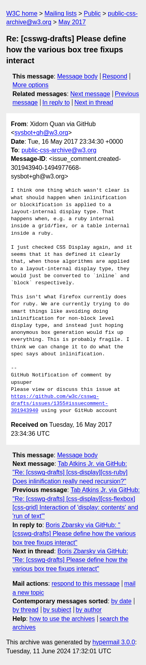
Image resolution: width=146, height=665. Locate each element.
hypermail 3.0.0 (113, 642)
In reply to (56, 102)
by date (121, 601)
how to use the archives (62, 618)
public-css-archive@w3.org (58, 150)
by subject (57, 609)
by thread (25, 609)
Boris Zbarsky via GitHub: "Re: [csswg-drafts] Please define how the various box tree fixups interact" (70, 560)
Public (92, 13)
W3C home (21, 13)
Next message (90, 94)
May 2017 (72, 22)
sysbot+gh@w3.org (41, 132)
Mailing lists (60, 13)
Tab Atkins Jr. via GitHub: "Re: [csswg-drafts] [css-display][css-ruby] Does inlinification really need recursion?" (70, 472)
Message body (77, 76)
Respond (114, 76)
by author (89, 609)
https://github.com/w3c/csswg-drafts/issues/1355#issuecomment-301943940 (59, 403)
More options (30, 85)
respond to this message (85, 583)
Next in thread (93, 102)
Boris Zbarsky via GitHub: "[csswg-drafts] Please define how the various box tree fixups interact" (74, 534)
